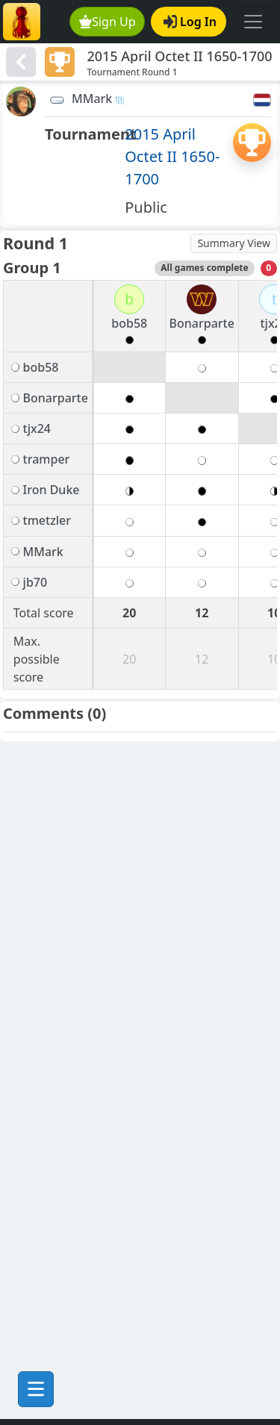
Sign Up (107, 21)
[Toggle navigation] (253, 22)
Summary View (233, 243)
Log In (190, 21)
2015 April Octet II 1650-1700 (172, 156)
